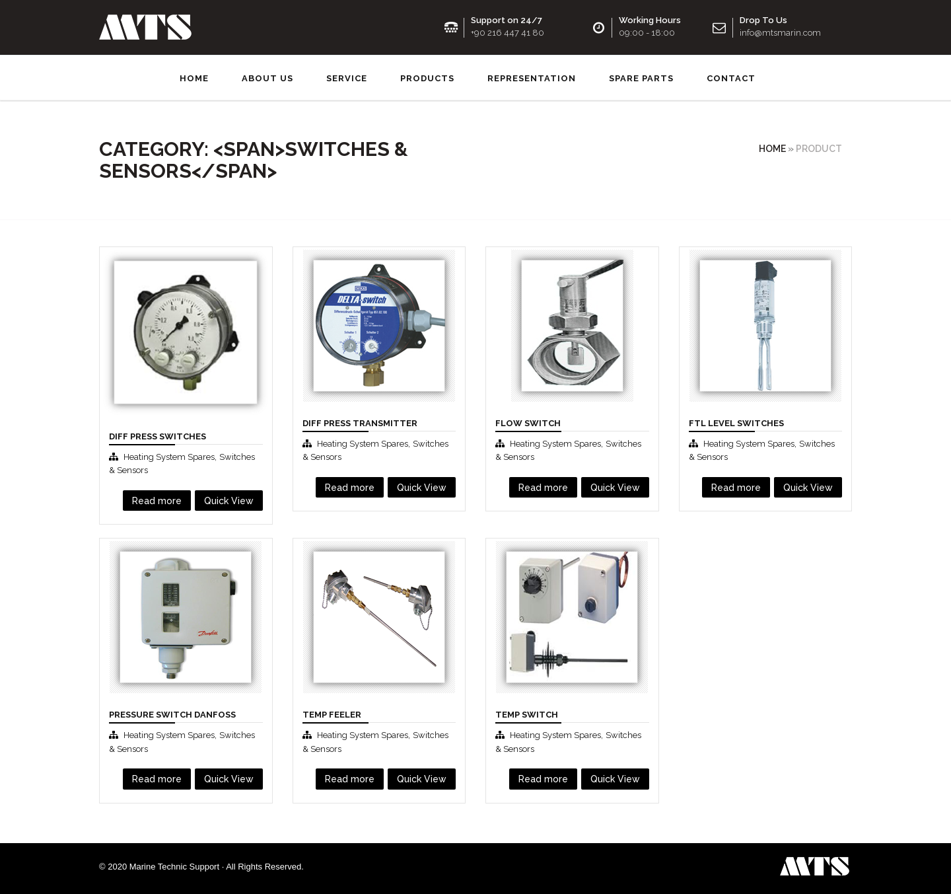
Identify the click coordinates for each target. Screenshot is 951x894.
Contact (731, 76)
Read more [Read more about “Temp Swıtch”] (543, 776)
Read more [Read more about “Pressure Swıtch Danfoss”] (157, 776)
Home (194, 76)
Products (427, 76)
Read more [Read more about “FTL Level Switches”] (736, 485)
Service (346, 76)
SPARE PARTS (641, 76)
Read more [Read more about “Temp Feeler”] (349, 776)
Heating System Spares (169, 454)
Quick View (229, 498)
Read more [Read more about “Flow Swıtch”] (543, 485)
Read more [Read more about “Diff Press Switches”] (157, 498)
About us (267, 76)
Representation (531, 76)
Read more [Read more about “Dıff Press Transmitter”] (349, 485)
